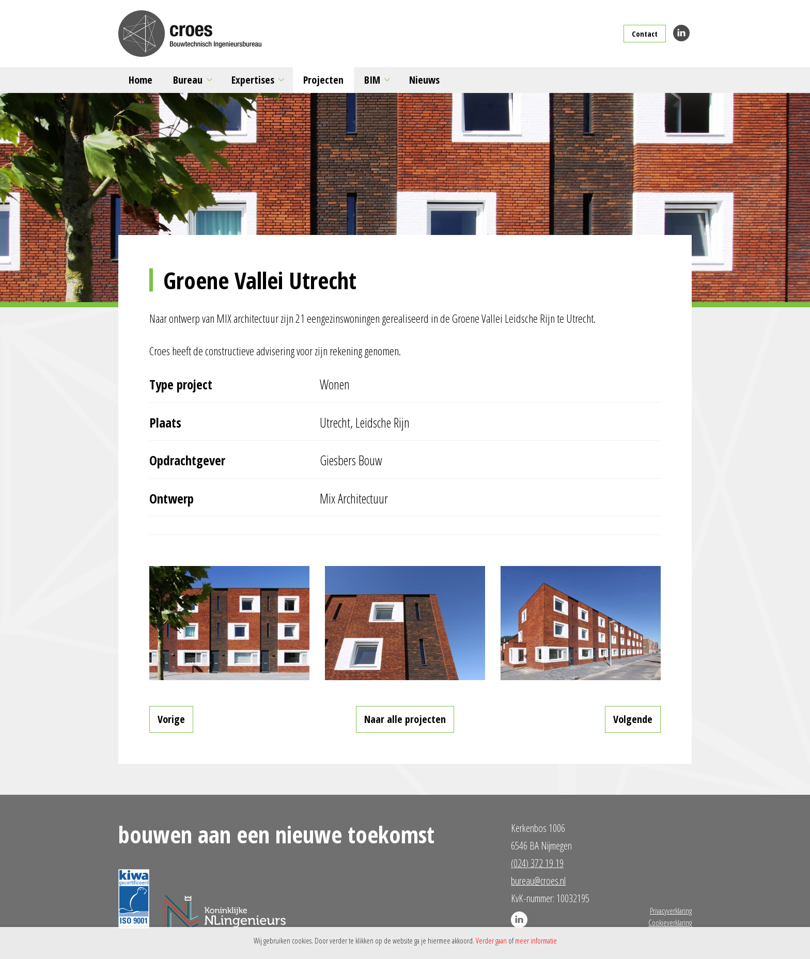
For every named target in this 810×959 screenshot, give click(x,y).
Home (140, 80)
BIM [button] (372, 80)
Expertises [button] (252, 80)
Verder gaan (491, 940)
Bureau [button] (187, 80)
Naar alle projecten (405, 719)
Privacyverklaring (671, 910)
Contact (645, 33)
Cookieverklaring (670, 922)
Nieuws (424, 80)
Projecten (323, 80)
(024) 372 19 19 (537, 863)
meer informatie (536, 940)
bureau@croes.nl (538, 881)
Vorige (171, 719)
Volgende (632, 719)
